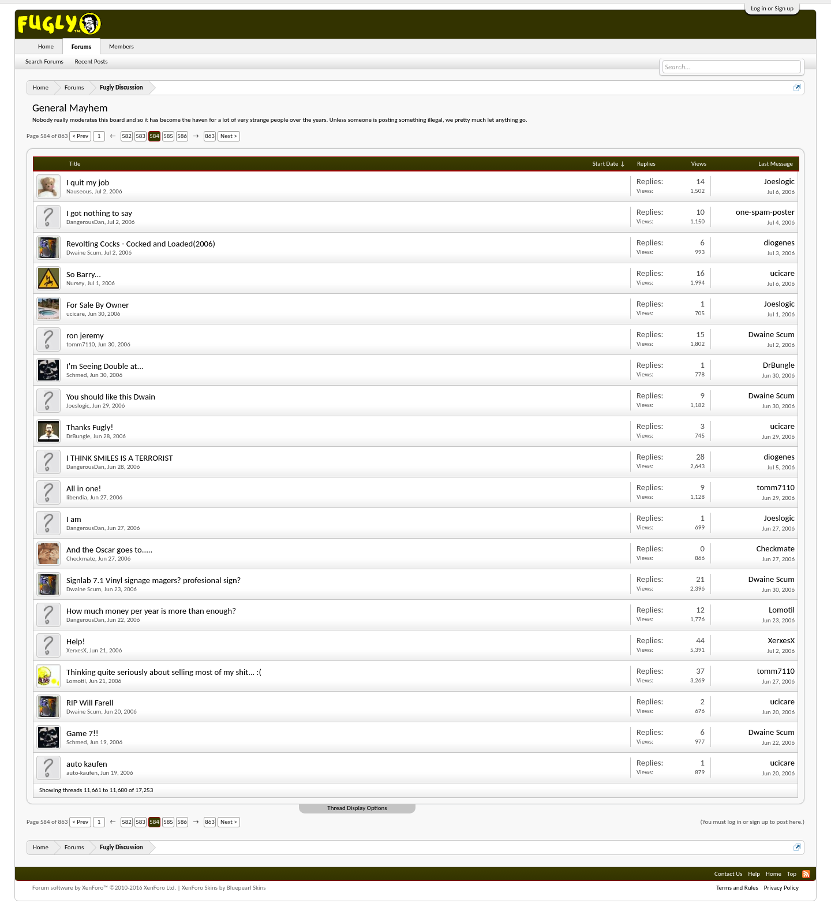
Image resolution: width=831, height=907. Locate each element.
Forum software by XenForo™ (104, 887)
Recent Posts (91, 61)
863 (210, 136)
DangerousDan (85, 222)
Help (754, 874)
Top (791, 874)
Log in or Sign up (772, 8)
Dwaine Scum (83, 252)
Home (46, 46)
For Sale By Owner (97, 305)
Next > (228, 136)
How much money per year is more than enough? (151, 611)
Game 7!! (82, 733)
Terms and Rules (737, 887)
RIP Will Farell (89, 702)
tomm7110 (80, 344)
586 (182, 136)
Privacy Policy (781, 887)
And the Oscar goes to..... (109, 549)
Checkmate (80, 558)
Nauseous (79, 191)
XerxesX (76, 650)
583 (140, 136)
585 (168, 136)
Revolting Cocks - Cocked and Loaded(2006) (140, 243)
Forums (81, 47)
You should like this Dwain (110, 396)
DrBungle (779, 365)
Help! (75, 641)
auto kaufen (86, 764)
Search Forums (44, 61)
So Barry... (83, 274)
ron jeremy (85, 335)
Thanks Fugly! (89, 427)
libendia (76, 497)
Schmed (76, 375)
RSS (806, 874)
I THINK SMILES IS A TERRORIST (119, 458)
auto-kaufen (82, 773)
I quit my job (87, 182)
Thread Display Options (357, 808)
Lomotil (782, 609)
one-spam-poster (765, 212)
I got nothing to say (99, 213)
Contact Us (728, 874)
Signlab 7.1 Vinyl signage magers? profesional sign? (153, 580)
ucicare (782, 273)
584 (154, 136)
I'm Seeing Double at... (105, 366)
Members (121, 46)
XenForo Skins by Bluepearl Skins (224, 887)
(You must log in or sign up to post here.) (752, 822)
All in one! (83, 488)
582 (127, 136)
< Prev (80, 136)
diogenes (779, 242)
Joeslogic (779, 181)
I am (73, 519)
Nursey (75, 283)
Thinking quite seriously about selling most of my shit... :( (163, 672)
